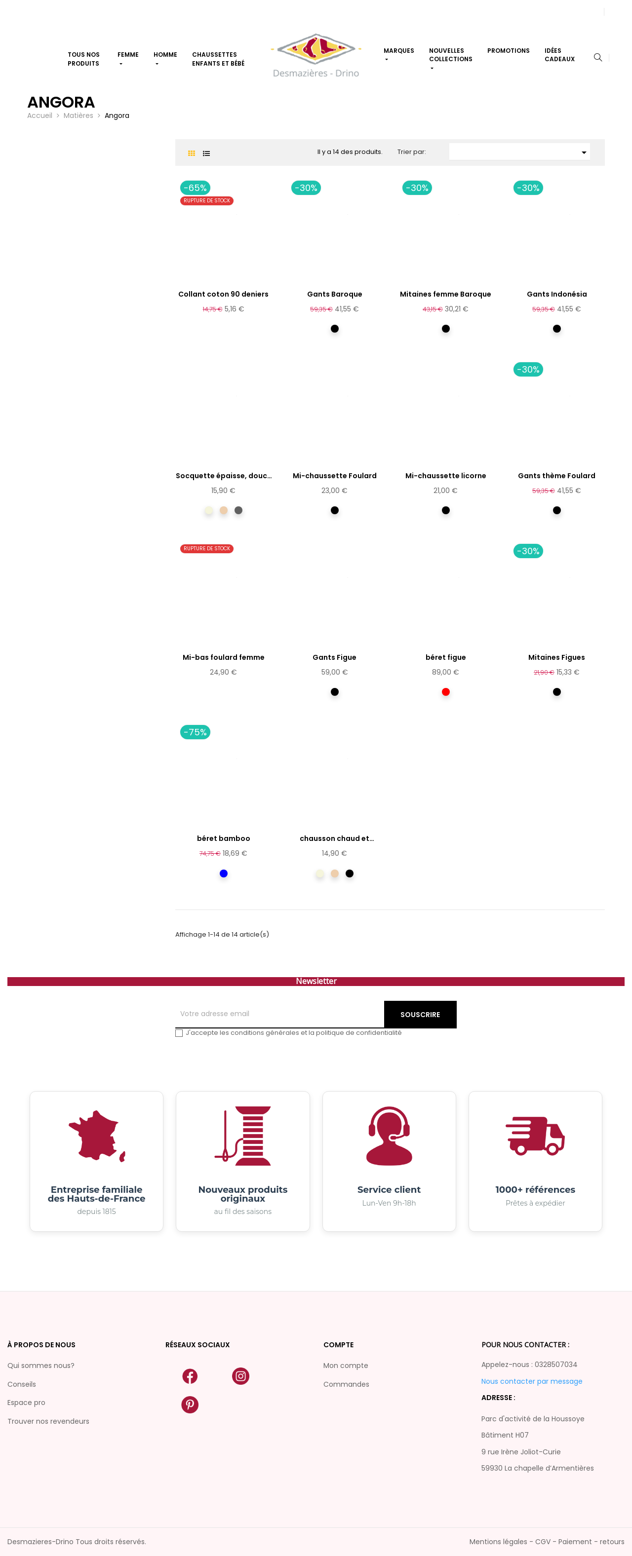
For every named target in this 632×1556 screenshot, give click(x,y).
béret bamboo (223, 838)
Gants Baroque (334, 294)
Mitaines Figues (556, 657)
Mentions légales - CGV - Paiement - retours (547, 1542)
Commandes (346, 1384)
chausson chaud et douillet (334, 839)
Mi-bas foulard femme (224, 657)
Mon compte (345, 1365)
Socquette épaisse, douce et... (224, 476)
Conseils (21, 1384)
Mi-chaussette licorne (445, 476)
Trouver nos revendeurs (48, 1421)
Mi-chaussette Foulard (335, 476)
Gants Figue (334, 657)
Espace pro (26, 1402)
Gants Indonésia (557, 294)
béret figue (446, 657)
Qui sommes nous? (41, 1365)
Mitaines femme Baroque (445, 294)
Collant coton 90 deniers (223, 294)
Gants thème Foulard (556, 476)
